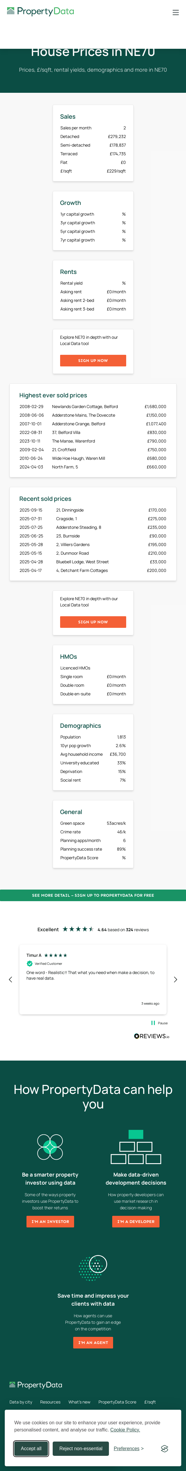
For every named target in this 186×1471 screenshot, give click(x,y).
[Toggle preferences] (129, 1449)
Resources (50, 1402)
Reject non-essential (80, 1448)
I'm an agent (93, 1342)
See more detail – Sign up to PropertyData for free (93, 895)
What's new (79, 1402)
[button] (11, 980)
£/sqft (150, 1402)
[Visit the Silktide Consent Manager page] (164, 1449)
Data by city (21, 1402)
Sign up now (93, 360)
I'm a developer (135, 1221)
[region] (93, 979)
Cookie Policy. (125, 1429)
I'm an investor (50, 1221)
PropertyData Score (117, 1402)
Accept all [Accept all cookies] (31, 1448)
